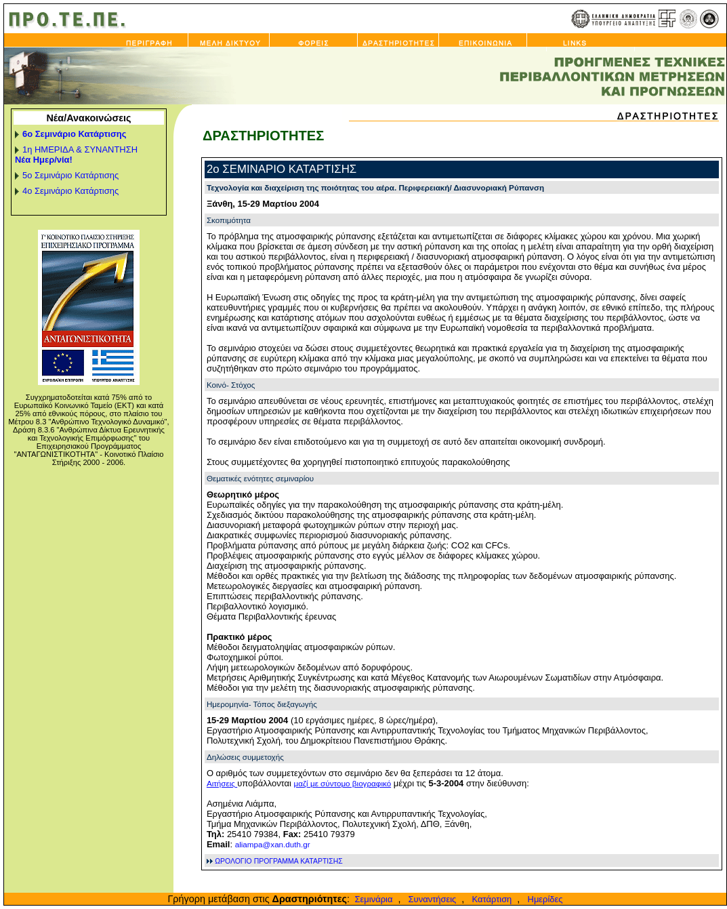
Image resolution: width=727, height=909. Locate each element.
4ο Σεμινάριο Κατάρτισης (70, 191)
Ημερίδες (542, 899)
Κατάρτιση (489, 899)
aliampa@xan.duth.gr (272, 844)
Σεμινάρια (372, 899)
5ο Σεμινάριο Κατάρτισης (70, 175)
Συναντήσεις (429, 899)
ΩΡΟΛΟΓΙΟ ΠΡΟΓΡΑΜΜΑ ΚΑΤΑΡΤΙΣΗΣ (279, 861)
